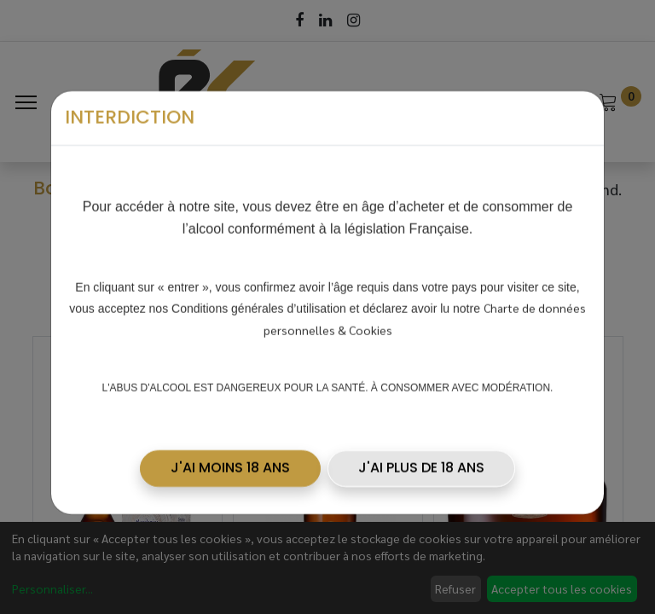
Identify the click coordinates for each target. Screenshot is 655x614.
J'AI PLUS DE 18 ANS (421, 461)
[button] (230, 461)
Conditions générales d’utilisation (258, 302)
